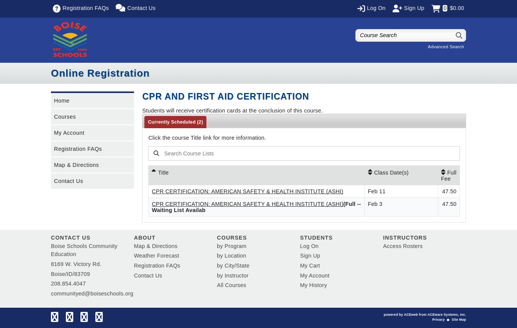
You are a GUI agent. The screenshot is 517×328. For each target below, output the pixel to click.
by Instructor (233, 276)
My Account (69, 133)
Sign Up (310, 256)
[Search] (459, 35)
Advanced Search (446, 46)
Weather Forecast (156, 256)
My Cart (310, 266)
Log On (309, 246)
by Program (232, 246)
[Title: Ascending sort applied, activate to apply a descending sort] (256, 175)
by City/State (233, 266)
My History (313, 285)
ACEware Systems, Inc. (446, 315)
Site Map (459, 319)
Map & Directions (76, 165)
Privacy (438, 319)
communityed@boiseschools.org (92, 293)
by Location (231, 256)
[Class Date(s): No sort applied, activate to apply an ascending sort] (401, 175)
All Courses (231, 285)
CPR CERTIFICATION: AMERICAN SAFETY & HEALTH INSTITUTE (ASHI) (247, 191)
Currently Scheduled (175, 122)
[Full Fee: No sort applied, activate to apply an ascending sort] (449, 175)
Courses (65, 117)
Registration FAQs (78, 149)
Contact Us (68, 181)
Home (61, 101)
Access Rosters (402, 246)
